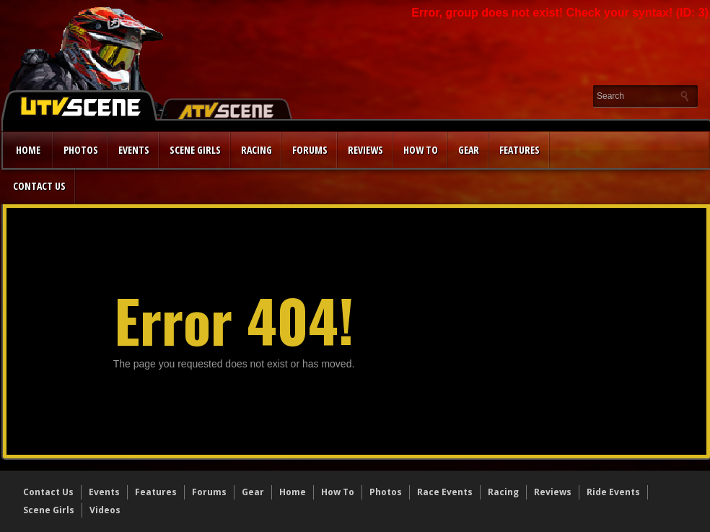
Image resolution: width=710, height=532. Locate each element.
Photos (80, 150)
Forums (310, 150)
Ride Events (613, 492)
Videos (104, 510)
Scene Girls (195, 150)
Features (519, 150)
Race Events (445, 492)
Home (28, 150)
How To (337, 492)
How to (420, 150)
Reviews (365, 150)
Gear (468, 150)
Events (133, 150)
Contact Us (39, 186)
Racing (256, 150)
